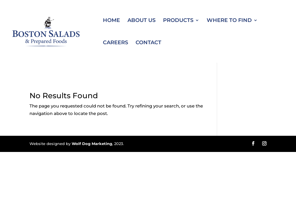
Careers (115, 43)
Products (178, 20)
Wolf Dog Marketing (92, 143)
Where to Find (229, 20)
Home (111, 20)
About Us (141, 20)
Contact (148, 43)
